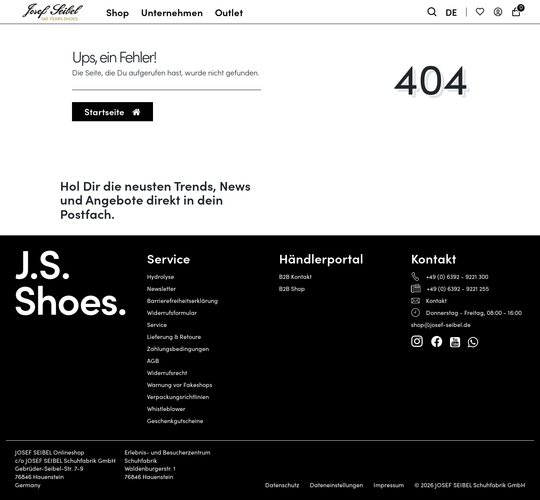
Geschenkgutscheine (175, 421)
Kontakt (436, 300)
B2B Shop (292, 288)
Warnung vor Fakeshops (179, 385)
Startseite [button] (112, 111)
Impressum (389, 485)
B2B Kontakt (295, 276)
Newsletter (161, 288)
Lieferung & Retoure (174, 336)
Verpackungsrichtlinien (178, 397)
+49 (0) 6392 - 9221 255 (458, 288)
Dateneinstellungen (336, 485)
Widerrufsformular (172, 312)
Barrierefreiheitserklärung (182, 300)
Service (157, 324)
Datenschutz (282, 485)
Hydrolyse (160, 276)
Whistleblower (166, 409)
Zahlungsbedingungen (178, 348)
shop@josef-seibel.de (441, 324)
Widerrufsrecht (167, 373)
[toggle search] (432, 12)
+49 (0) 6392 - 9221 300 (457, 276)
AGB (153, 360)
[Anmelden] (498, 12)
